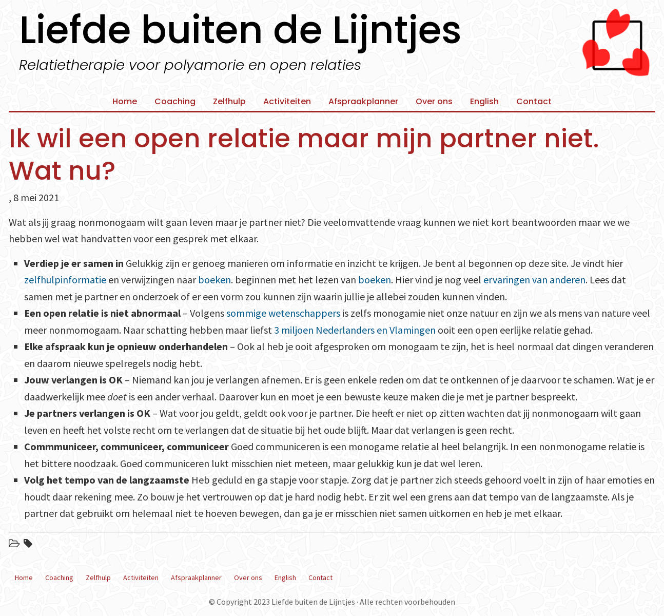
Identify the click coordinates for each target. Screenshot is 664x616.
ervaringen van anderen (534, 279)
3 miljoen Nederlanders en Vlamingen (355, 329)
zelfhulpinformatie (65, 279)
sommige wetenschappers (283, 312)
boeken (214, 279)
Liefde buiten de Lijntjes (240, 29)
